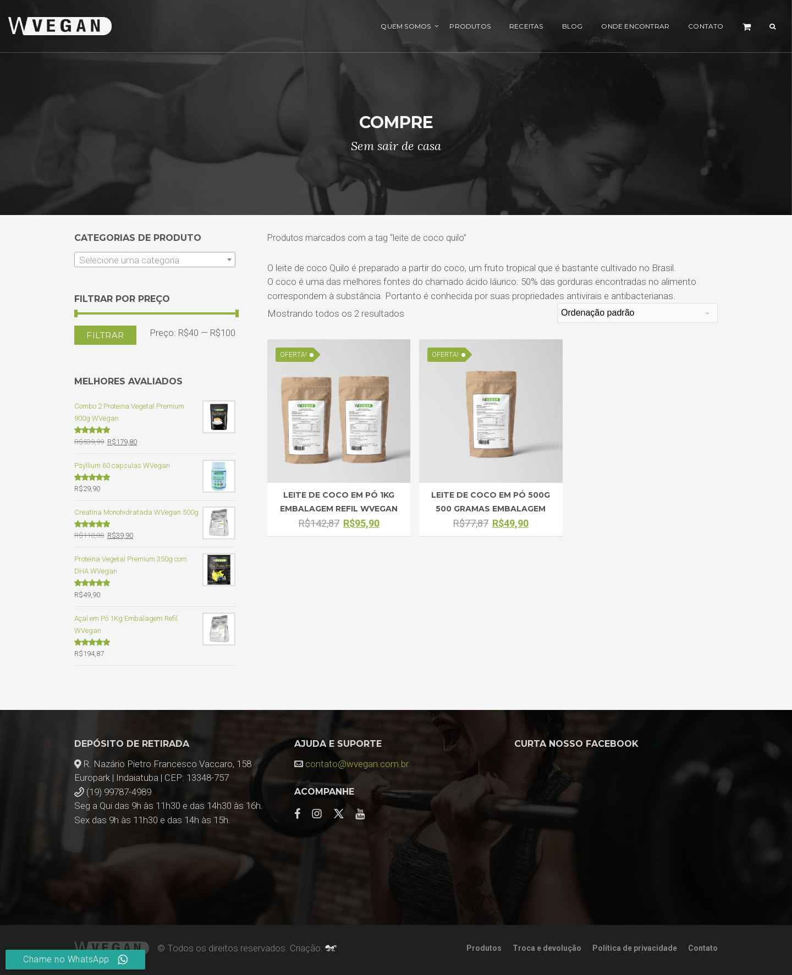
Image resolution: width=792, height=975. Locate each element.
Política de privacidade (634, 948)
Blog (572, 26)
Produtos (470, 26)
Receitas (526, 26)
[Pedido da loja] (638, 313)
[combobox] (154, 259)
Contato (705, 26)
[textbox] (155, 260)
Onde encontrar (635, 26)
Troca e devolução (547, 948)
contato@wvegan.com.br (357, 763)
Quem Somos (406, 26)
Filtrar (105, 335)
